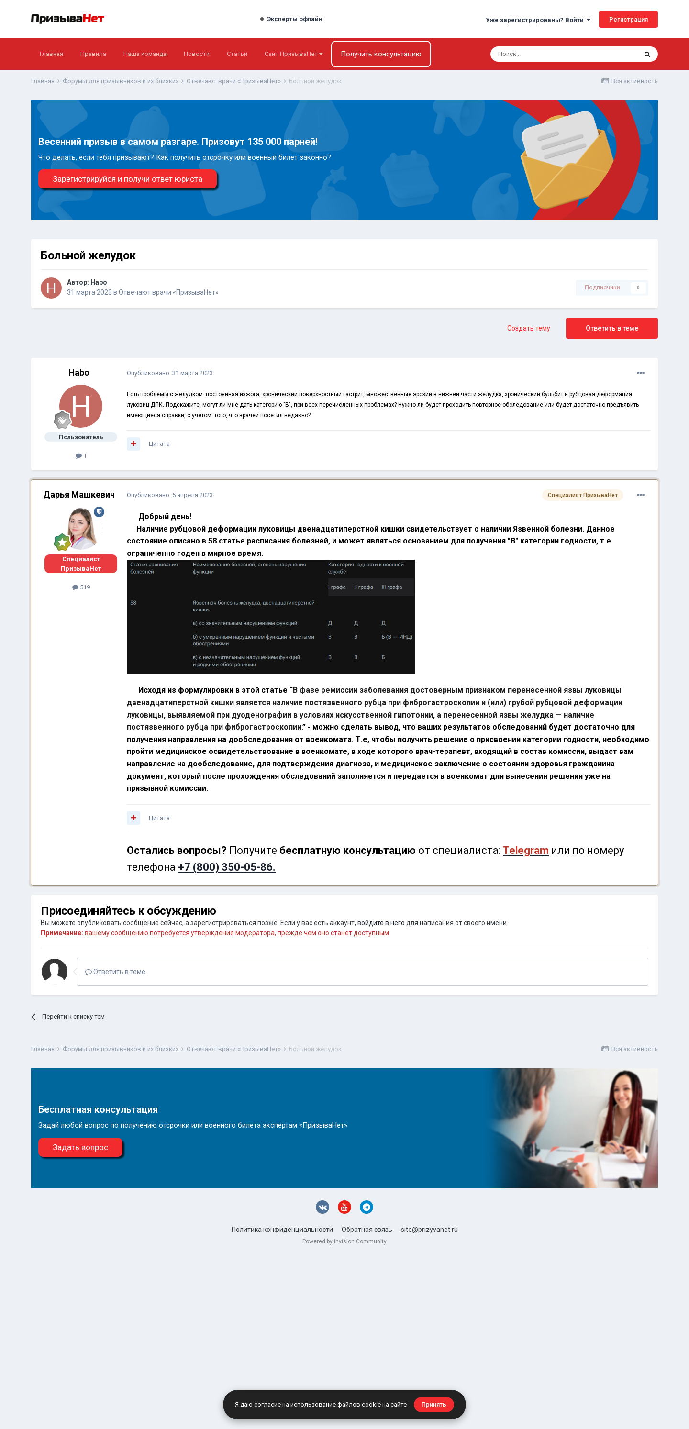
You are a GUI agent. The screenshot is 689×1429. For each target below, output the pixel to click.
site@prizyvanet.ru (429, 1229)
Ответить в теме (612, 328)
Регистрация (628, 19)
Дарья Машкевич (79, 494)
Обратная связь (367, 1229)
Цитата (159, 443)
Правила (93, 53)
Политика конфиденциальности (282, 1229)
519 (81, 587)
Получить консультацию (381, 54)
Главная (51, 53)
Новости (197, 53)
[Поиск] (538, 54)
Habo (98, 282)
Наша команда (145, 53)
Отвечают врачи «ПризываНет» (169, 292)
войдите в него (381, 923)
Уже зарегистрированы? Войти (538, 19)
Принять (434, 1404)
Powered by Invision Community (344, 1241)
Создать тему (528, 328)
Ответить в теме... (117, 971)
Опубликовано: (170, 373)
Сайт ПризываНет (293, 53)
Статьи (237, 53)
